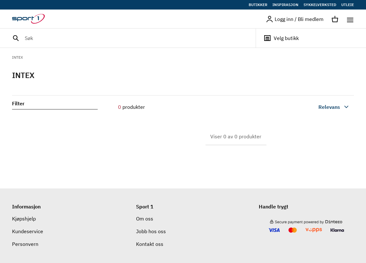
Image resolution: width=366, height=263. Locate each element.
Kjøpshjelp (24, 218)
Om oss (144, 218)
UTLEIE (347, 5)
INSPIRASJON (285, 5)
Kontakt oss (149, 244)
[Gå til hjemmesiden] (32, 19)
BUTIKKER (258, 5)
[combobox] (319, 107)
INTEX (17, 57)
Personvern (25, 244)
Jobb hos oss (151, 231)
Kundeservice (27, 231)
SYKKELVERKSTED (320, 5)
